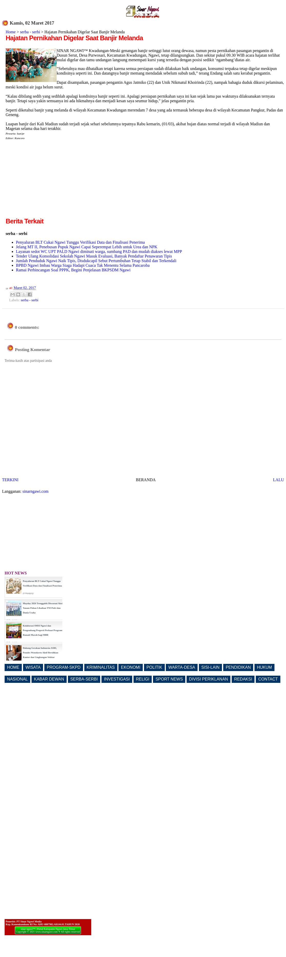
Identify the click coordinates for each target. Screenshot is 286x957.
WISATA (33, 667)
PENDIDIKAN (238, 667)
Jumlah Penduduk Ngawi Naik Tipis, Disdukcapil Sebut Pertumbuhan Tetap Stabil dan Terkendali (96, 261)
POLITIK (154, 667)
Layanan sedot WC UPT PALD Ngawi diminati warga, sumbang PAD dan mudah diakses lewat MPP (99, 251)
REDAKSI (243, 679)
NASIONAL (17, 679)
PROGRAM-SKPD (64, 667)
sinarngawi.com (36, 491)
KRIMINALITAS (101, 667)
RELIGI (142, 679)
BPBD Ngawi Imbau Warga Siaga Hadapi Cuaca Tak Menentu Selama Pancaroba (83, 265)
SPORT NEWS (169, 679)
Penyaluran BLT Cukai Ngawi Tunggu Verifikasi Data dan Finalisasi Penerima (80, 242)
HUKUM (264, 667)
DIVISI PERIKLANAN (208, 679)
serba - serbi (30, 32)
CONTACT (268, 679)
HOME (13, 667)
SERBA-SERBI (84, 679)
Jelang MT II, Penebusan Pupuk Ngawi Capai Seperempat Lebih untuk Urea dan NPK (86, 247)
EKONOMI (130, 667)
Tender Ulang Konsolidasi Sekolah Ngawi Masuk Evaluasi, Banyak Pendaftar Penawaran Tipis (94, 256)
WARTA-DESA (181, 667)
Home (11, 32)
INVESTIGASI (117, 679)
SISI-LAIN (210, 667)
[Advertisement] (49, 181)
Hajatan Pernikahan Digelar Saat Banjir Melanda (74, 38)
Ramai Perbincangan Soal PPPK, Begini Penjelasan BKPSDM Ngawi (73, 270)
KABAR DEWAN (49, 679)
